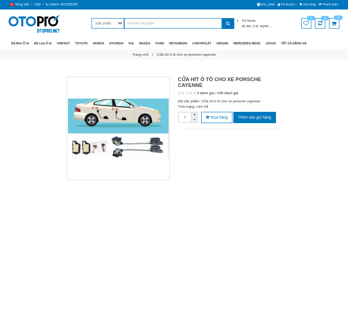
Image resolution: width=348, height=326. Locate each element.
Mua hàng (216, 117)
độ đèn (246, 26)
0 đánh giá (205, 93)
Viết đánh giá (227, 93)
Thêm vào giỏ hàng (254, 117)
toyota (265, 26)
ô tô (255, 26)
